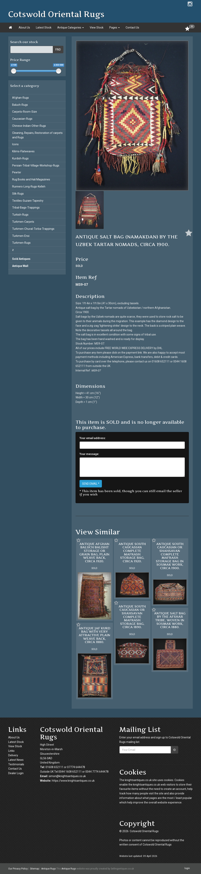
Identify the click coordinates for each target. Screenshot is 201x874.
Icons (15, 144)
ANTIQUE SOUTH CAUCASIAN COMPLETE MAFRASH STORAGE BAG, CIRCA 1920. (132, 552)
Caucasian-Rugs (22, 118)
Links (11, 750)
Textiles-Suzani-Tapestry (27, 200)
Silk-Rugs (18, 193)
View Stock (96, 27)
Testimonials (16, 764)
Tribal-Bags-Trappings (26, 207)
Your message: (89, 454)
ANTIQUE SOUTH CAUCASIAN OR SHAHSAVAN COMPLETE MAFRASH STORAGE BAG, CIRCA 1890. (132, 616)
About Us (24, 27)
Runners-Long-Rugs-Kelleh (28, 186)
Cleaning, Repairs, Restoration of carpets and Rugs (37, 135)
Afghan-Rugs (20, 97)
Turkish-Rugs (20, 214)
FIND (58, 49)
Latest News (16, 759)
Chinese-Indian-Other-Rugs (29, 125)
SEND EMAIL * (90, 483)
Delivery (13, 755)
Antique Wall (20, 265)
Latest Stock (43, 27)
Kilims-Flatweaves (23, 151)
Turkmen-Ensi (20, 235)
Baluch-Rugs (20, 104)
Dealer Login (16, 773)
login (187, 868)
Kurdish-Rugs (20, 158)
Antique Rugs (48, 868)
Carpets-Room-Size (24, 111)
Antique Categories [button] (70, 27)
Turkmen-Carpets (23, 221)
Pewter (16, 172)
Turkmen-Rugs (21, 242)
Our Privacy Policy (18, 868)
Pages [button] (114, 27)
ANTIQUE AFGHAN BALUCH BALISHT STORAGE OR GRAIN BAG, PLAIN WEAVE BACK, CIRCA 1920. (94, 552)
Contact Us (132, 27)
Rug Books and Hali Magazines (31, 179)
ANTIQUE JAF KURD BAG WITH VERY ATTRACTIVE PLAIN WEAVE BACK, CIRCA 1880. (94, 635)
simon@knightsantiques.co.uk (67, 776)
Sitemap (34, 868)
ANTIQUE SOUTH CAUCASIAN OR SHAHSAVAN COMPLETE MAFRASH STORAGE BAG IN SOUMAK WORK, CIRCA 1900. (170, 556)
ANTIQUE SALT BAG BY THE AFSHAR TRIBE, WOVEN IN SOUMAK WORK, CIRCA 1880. (169, 620)
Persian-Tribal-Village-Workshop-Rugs (35, 165)
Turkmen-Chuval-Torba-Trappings (33, 228)
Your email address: (92, 438)
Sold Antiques (21, 258)
